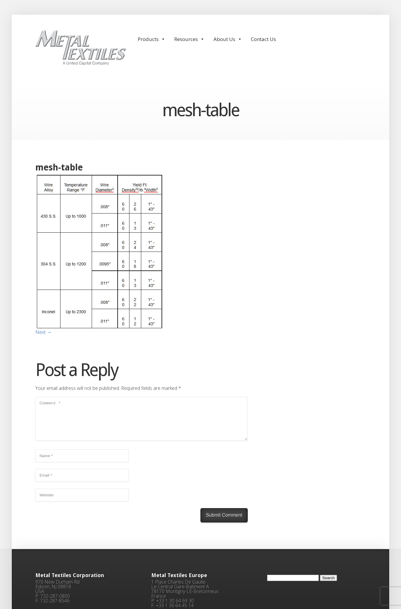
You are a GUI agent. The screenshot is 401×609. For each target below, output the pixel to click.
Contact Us (263, 39)
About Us (227, 39)
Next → (43, 332)
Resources (189, 39)
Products (151, 39)
